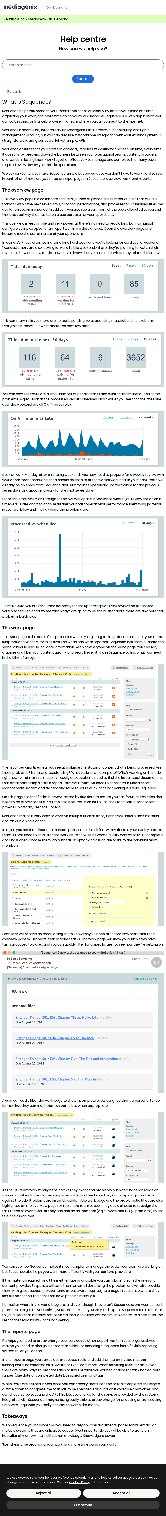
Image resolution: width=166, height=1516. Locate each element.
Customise (83, 1505)
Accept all (121, 1493)
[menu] (159, 6)
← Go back (11, 91)
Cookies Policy (79, 1482)
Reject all (43, 1493)
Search (83, 78)
